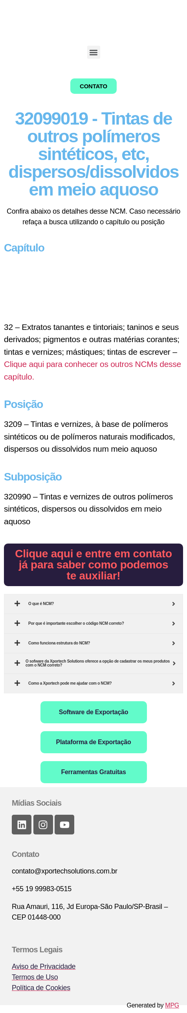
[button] (93, 52)
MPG (172, 1005)
